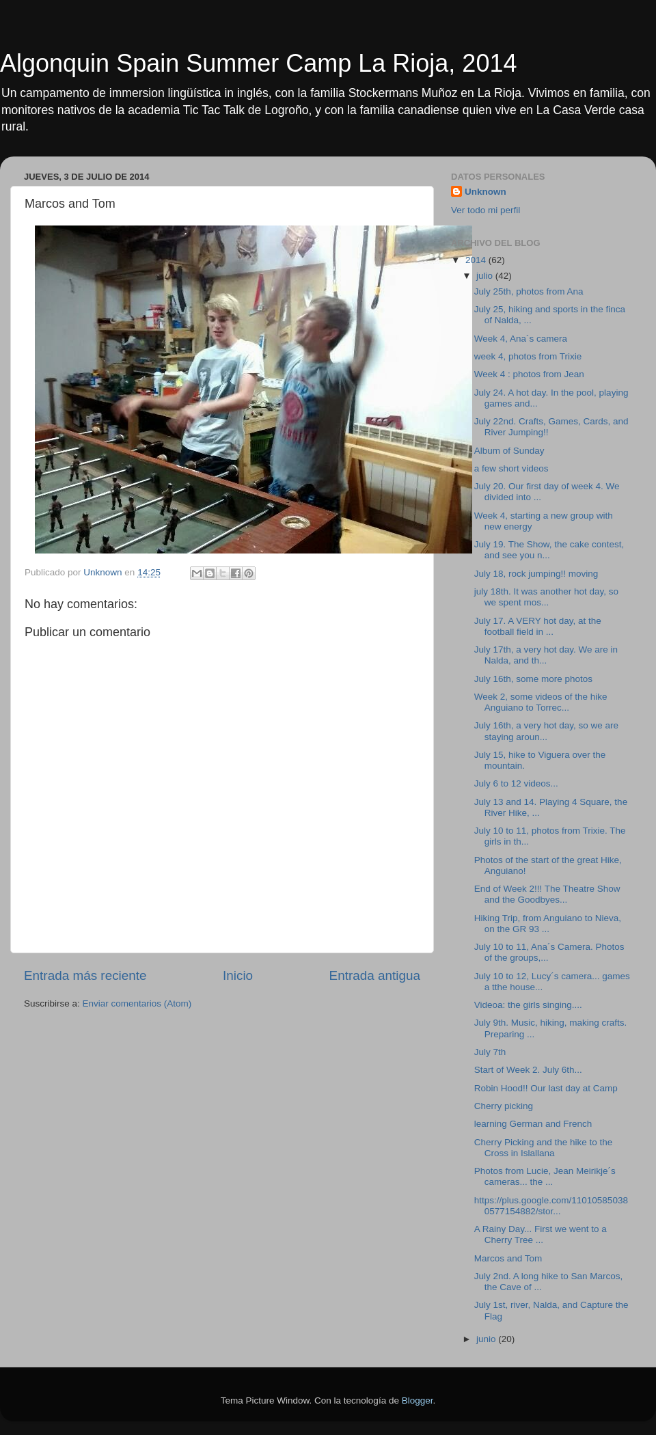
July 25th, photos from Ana (529, 291)
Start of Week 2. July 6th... (528, 1070)
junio (487, 1339)
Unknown (485, 192)
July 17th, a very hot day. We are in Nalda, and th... (546, 655)
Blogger (417, 1400)
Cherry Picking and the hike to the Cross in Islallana (543, 1147)
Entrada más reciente (85, 975)
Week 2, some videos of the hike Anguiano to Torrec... (540, 702)
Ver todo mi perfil (485, 210)
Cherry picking (503, 1106)
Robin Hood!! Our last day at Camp (546, 1088)
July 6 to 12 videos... (516, 783)
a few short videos (511, 468)
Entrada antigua (374, 975)
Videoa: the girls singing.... (528, 1005)
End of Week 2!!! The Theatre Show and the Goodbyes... (547, 894)
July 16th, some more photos (533, 679)
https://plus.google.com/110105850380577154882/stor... (551, 1205)
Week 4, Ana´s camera (520, 338)
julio (485, 276)
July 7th (490, 1052)
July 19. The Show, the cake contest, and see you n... (549, 549)
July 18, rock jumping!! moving (536, 574)
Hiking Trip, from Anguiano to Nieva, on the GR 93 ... (547, 923)
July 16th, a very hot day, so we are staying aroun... (546, 730)
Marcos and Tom (508, 1258)
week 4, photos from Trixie (528, 356)
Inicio (238, 975)
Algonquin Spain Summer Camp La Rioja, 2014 (258, 63)
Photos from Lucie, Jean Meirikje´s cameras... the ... (545, 1176)
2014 (477, 260)
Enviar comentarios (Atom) (137, 1003)
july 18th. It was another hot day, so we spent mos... (546, 596)
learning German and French (533, 1124)
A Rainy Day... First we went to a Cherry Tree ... (540, 1234)
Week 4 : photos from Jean (529, 374)
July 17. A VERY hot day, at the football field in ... (537, 626)
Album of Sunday (509, 451)
